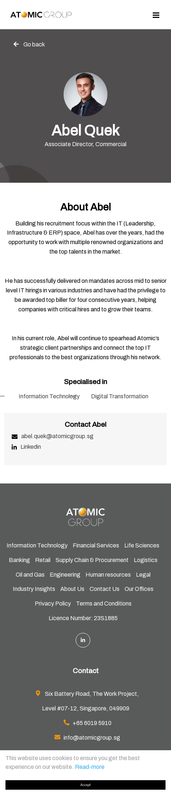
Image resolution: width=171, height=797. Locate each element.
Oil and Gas (30, 575)
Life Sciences (141, 545)
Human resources (108, 575)
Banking (19, 560)
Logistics (145, 560)
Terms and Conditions (104, 603)
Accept (85, 784)
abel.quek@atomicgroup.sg (57, 436)
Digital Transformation (119, 396)
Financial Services (96, 545)
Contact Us (104, 589)
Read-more (89, 767)
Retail (42, 560)
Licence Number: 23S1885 (83, 618)
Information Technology (49, 396)
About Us (72, 589)
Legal (143, 575)
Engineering (65, 575)
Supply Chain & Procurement (92, 560)
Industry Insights (34, 589)
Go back (34, 44)
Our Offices (139, 589)
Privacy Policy (53, 603)
